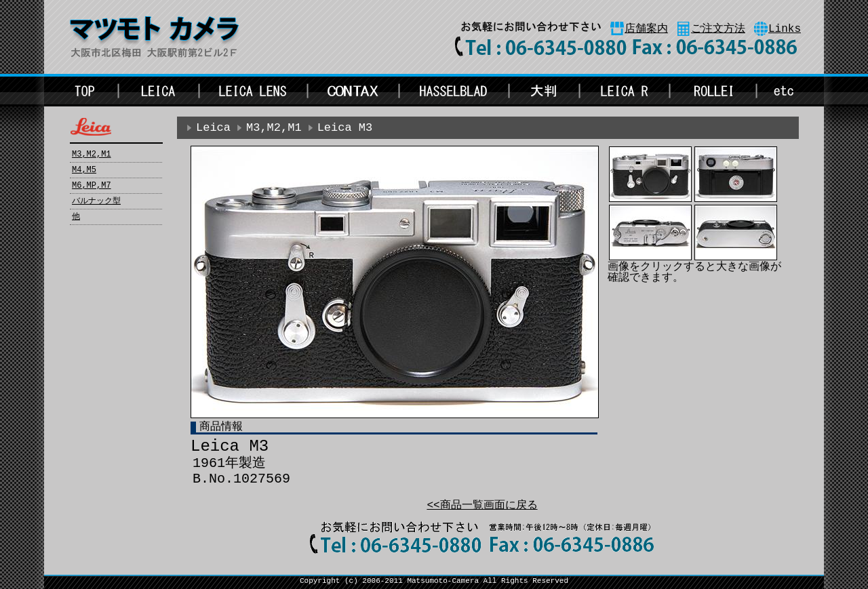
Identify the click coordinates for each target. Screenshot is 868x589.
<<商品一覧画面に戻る (482, 505)
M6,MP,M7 (91, 186)
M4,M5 (84, 170)
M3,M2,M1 (91, 154)
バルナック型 (96, 201)
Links (784, 29)
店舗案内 (646, 29)
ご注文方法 (718, 29)
